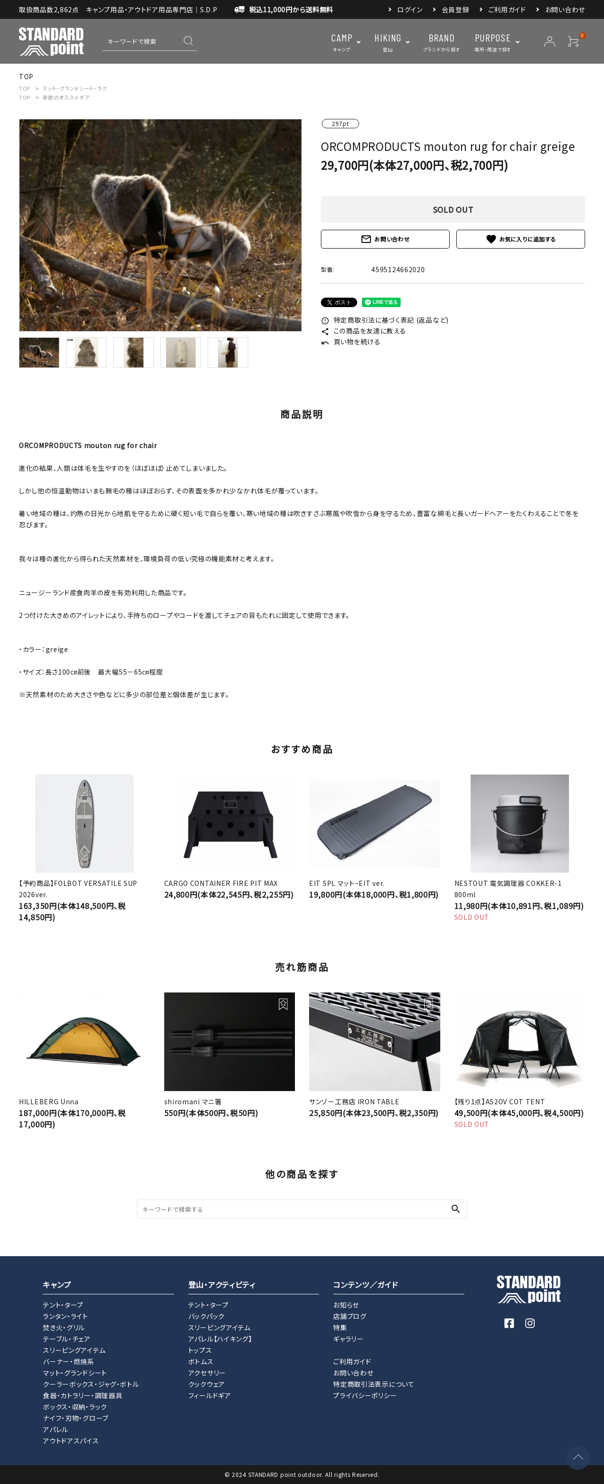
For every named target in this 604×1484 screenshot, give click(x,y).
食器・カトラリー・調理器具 (82, 1395)
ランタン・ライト (65, 1316)
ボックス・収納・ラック (75, 1406)
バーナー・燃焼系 (68, 1361)
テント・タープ (63, 1304)
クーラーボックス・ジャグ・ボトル (91, 1384)
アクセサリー (207, 1372)
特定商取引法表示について (373, 1384)
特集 (340, 1327)
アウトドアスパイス (71, 1440)
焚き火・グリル (64, 1327)
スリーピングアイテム (74, 1350)
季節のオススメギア (65, 97)
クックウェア (206, 1384)
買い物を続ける (351, 341)
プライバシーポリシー (365, 1395)
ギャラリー (348, 1338)
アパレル (55, 1429)
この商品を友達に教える (363, 330)
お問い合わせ (565, 9)
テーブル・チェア (67, 1338)
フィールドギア (209, 1395)
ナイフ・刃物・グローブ (76, 1418)
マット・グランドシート (75, 1372)
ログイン (410, 9)
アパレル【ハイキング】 (220, 1338)
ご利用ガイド (507, 9)
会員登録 (456, 9)
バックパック (206, 1316)
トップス (200, 1350)
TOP (24, 88)
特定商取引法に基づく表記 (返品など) (385, 320)
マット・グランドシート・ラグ (74, 88)
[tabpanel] (160, 225)
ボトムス (201, 1361)
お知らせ (346, 1304)
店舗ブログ (350, 1316)
